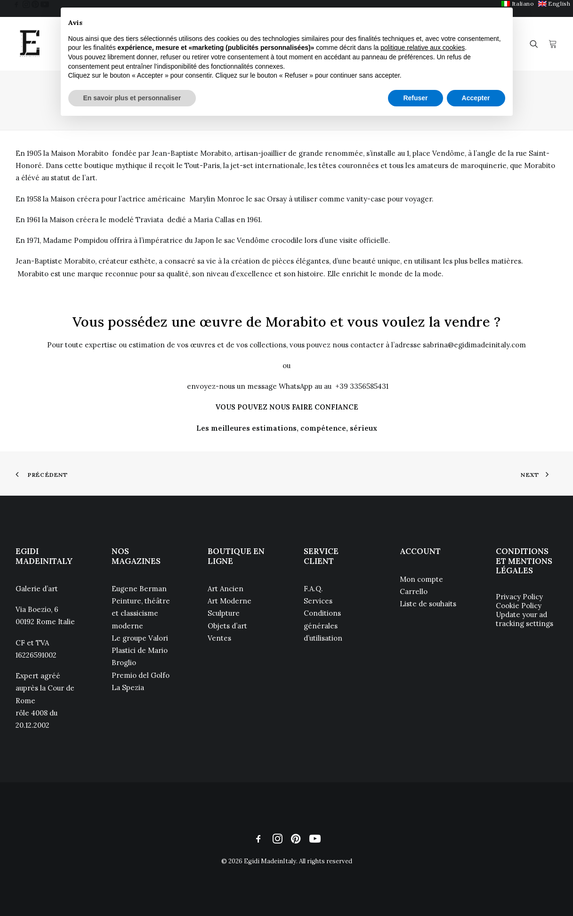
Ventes (219, 638)
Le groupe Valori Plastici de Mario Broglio (140, 650)
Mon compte (421, 579)
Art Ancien (225, 588)
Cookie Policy (518, 605)
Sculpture (224, 613)
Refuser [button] (415, 98)
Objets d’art (227, 625)
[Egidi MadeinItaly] (30, 44)
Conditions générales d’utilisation (323, 626)
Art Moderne (229, 600)
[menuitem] (554, 3)
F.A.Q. (313, 588)
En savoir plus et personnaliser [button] (132, 98)
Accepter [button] (476, 98)
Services (318, 600)
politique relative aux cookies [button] (422, 47)
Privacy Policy (519, 596)
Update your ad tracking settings (524, 619)
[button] (16, 4)
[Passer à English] (554, 3)
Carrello (414, 591)
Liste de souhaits (428, 603)
